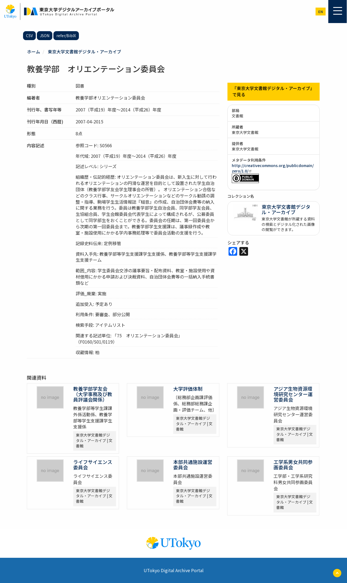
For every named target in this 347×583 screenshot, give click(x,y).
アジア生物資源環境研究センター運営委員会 (293, 394)
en (320, 11)
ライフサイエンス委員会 (92, 464)
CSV (29, 35)
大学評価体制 (188, 388)
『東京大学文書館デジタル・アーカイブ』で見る (273, 91)
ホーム (33, 51)
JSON (44, 35)
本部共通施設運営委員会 (192, 464)
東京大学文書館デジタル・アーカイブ (84, 51)
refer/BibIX (66, 35)
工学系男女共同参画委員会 (293, 464)
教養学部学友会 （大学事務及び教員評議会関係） (92, 394)
